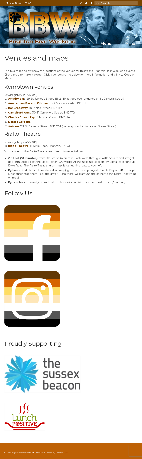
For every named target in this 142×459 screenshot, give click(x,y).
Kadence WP (61, 452)
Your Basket (18, 3)
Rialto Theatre (18, 146)
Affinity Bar (16, 98)
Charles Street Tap (21, 117)
